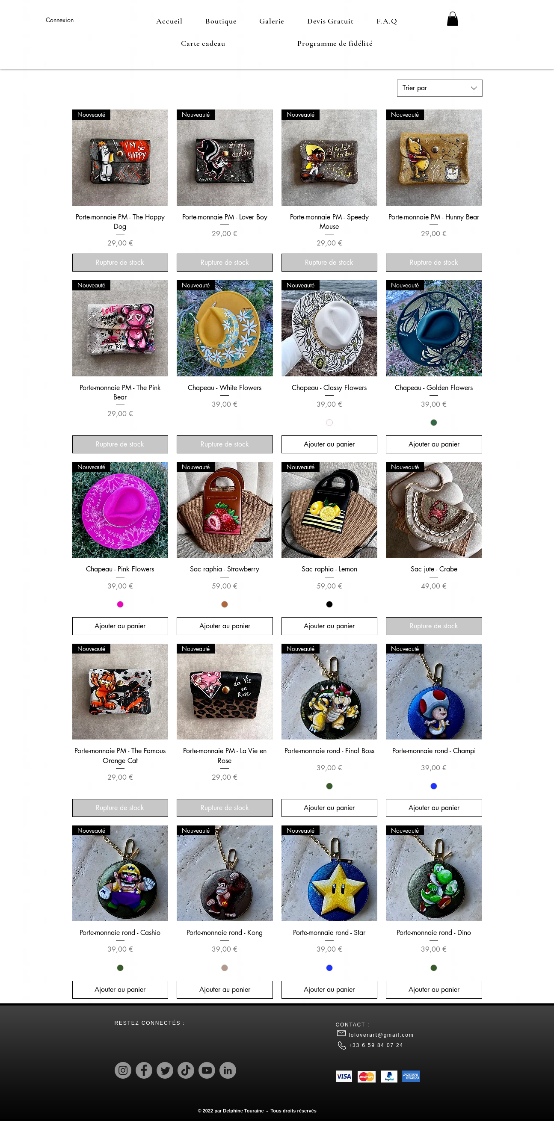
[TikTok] (186, 1070)
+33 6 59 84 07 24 (377, 1045)
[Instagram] (123, 1070)
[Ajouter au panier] (329, 444)
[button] (453, 19)
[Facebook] (144, 1070)
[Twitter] (165, 1070)
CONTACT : (353, 1025)
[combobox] (440, 88)
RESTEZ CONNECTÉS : (150, 1023)
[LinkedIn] (227, 1070)
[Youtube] (206, 1070)
